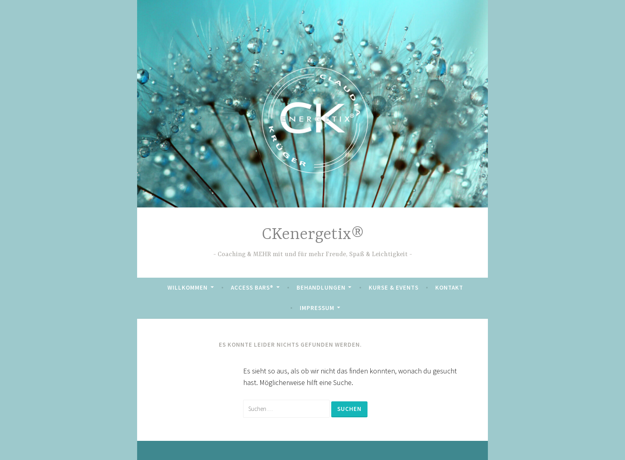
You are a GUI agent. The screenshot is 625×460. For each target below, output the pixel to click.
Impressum (317, 308)
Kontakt (449, 287)
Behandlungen (321, 287)
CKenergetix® (313, 234)
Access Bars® (252, 287)
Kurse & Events (394, 287)
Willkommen (187, 287)
